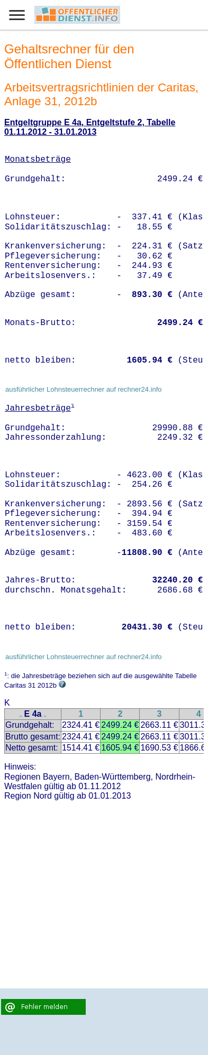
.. (20, 715)
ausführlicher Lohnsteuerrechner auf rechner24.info (83, 389)
